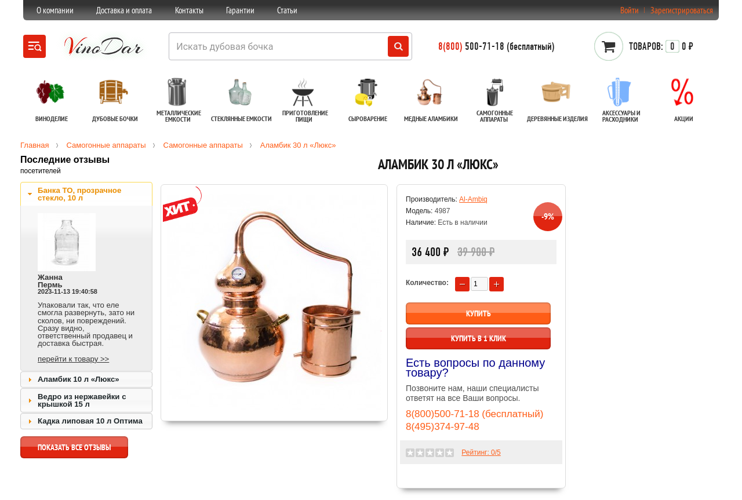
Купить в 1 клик (478, 338)
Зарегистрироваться (681, 10)
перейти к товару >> (73, 359)
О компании (55, 10)
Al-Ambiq (473, 199)
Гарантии (240, 10)
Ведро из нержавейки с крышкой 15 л (82, 400)
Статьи (287, 10)
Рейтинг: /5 (480, 452)
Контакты (189, 10)
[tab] (86, 194)
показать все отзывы (74, 450)
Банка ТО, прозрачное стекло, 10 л (79, 194)
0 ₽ (661, 46)
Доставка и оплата (124, 10)
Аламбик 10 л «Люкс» (78, 379)
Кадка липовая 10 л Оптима (90, 421)
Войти (629, 10)
